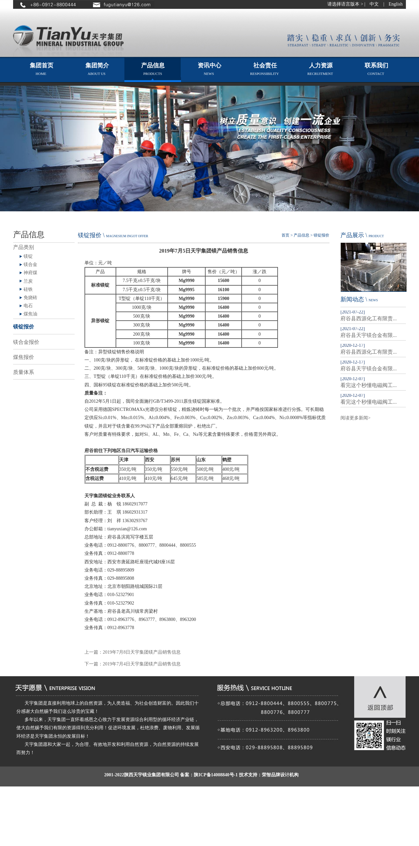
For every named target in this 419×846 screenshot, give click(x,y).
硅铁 (28, 289)
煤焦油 (30, 313)
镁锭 (28, 256)
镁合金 (30, 264)
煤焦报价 (23, 357)
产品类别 (23, 247)
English (396, 4)
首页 (285, 235)
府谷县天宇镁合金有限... (368, 335)
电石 (28, 305)
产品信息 (301, 235)
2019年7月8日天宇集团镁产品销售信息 (142, 652)
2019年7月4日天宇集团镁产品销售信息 (142, 663)
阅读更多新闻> (355, 417)
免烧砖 (30, 297)
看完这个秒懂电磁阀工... (368, 385)
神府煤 (30, 272)
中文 (374, 4)
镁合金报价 (26, 342)
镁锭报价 (23, 326)
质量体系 (23, 372)
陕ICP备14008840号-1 (216, 774)
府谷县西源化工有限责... (368, 318)
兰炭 (28, 281)
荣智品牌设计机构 (280, 774)
